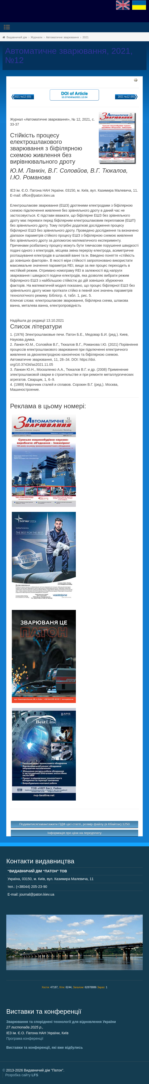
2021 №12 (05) (126, 96)
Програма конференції (24, 1038)
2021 (85, 37)
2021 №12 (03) (22, 96)
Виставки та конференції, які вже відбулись (44, 1047)
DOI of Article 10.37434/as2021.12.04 (74, 94)
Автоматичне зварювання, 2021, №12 (69, 55)
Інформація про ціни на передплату (74, 833)
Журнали (36, 37)
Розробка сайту (21, 1075)
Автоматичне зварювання (62, 37)
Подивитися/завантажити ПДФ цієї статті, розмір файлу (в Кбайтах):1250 (74, 824)
